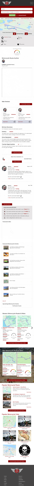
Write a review (17, 161)
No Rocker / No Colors (9, 441)
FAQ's (5, 484)
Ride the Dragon (12, 280)
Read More (5, 121)
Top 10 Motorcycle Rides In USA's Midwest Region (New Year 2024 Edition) (17, 274)
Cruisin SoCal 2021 (24, 441)
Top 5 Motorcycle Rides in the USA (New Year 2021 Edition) (17, 254)
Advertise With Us (22, 481)
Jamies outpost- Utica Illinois (19, 387)
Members (20, 478)
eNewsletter (21, 479)
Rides (5, 481)
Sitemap (20, 483)
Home (2, 18)
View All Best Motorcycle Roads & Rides (17, 380)
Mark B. (5, 64)
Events (5, 476)
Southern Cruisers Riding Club (9, 427)
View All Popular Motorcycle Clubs (17, 461)
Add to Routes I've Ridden (5, 209)
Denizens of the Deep (9, 456)
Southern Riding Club (24, 456)
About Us (20, 476)
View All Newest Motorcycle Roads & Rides (17, 343)
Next (32, 328)
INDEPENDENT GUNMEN (24, 427)
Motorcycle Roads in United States (12, 18)
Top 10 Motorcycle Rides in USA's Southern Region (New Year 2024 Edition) (17, 268)
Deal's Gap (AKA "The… (8, 364)
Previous (2, 328)
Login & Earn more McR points (10, 207)
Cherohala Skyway (21, 364)
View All (4, 301)
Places (5, 479)
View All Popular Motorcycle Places (17, 410)
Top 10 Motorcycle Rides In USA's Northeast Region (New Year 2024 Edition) (17, 247)
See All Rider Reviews (26, 104)
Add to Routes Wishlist (5, 211)
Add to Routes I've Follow (5, 213)
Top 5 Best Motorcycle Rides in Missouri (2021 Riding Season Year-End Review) (17, 261)
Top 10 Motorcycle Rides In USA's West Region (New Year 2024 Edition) (17, 288)
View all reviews (7, 204)
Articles (5, 483)
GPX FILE (30, 33)
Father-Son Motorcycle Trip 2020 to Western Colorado (17, 295)
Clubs (5, 478)
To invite (4, 218)
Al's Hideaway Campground (19, 394)
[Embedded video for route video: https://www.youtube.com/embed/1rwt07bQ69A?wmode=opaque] (17, 233)
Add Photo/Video (17, 152)
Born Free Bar (16, 401)
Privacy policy (21, 484)
